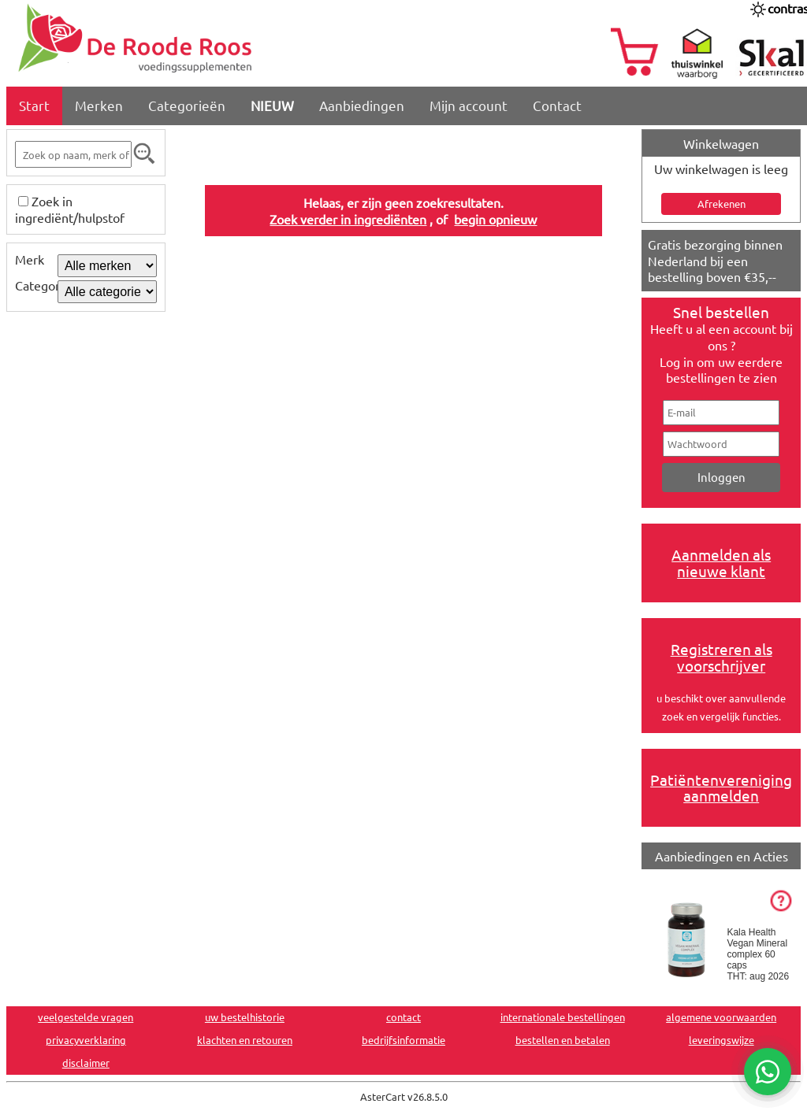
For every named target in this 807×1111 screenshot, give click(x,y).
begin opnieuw (495, 219)
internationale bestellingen (562, 1017)
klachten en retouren (244, 1039)
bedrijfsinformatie (403, 1039)
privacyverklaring (86, 1039)
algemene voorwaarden (721, 1017)
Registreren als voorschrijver (721, 657)
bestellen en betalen (562, 1039)
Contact (557, 105)
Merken (99, 105)
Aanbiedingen (361, 105)
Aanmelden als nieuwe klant (721, 562)
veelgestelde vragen (85, 1017)
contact (403, 1017)
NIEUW (272, 105)
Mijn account (469, 105)
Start (34, 105)
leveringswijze (721, 1039)
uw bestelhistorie (244, 1017)
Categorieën (186, 105)
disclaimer (86, 1062)
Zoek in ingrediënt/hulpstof (70, 209)
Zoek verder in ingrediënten (348, 219)
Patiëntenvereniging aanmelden (721, 787)
